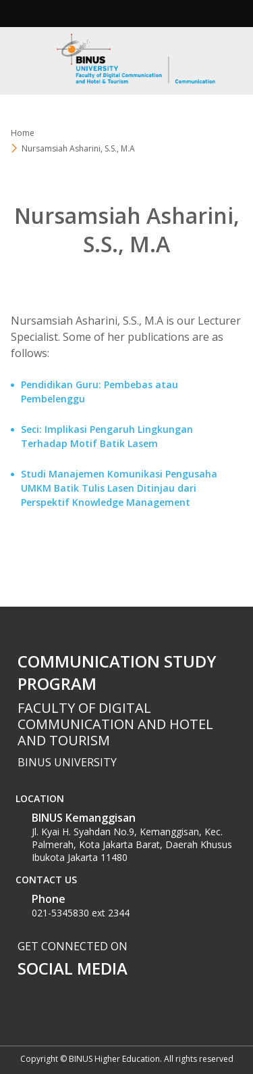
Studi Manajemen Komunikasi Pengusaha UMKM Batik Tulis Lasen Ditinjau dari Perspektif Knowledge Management (119, 488)
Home (22, 133)
